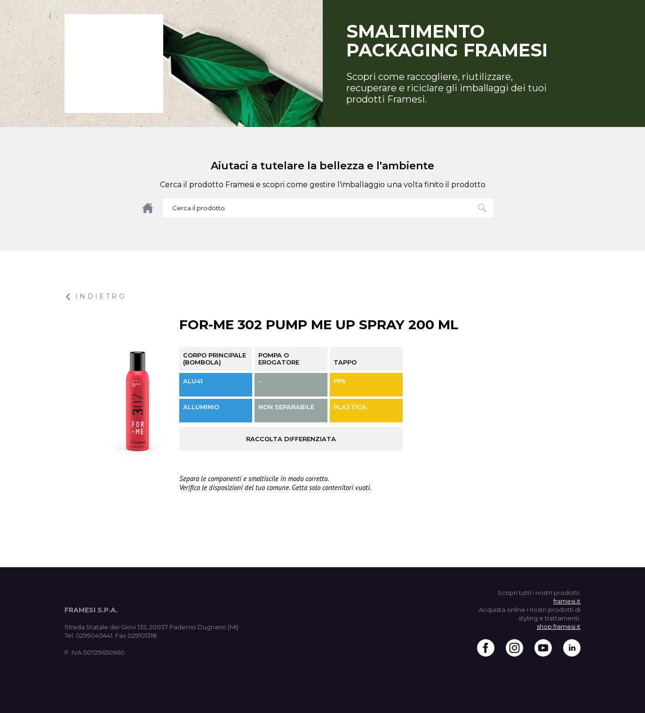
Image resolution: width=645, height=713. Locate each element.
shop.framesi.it (559, 626)
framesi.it (567, 601)
